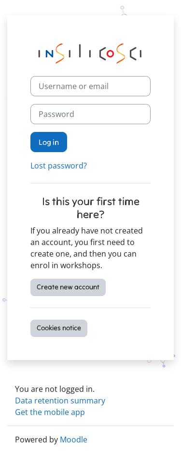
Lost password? (58, 165)
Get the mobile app (50, 412)
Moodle (73, 439)
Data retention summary (60, 400)
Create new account (68, 287)
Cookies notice (59, 328)
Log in (49, 142)
